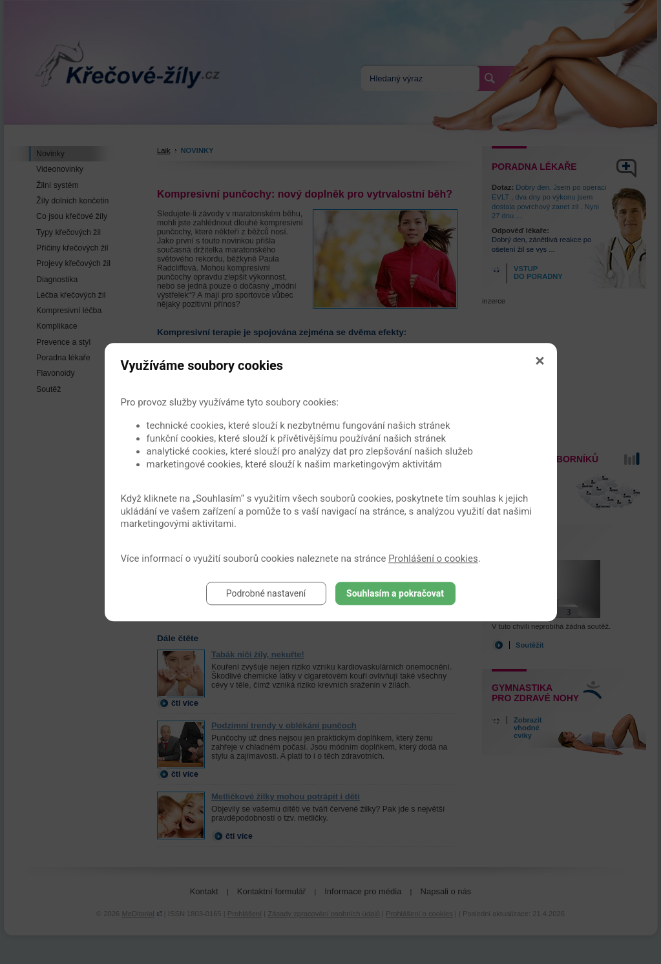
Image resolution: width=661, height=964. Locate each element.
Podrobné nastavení (266, 593)
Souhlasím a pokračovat (395, 593)
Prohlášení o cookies (433, 558)
